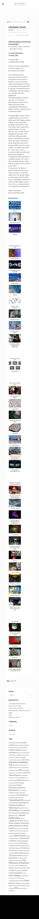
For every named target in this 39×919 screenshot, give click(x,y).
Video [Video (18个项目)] (17, 818)
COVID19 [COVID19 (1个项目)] (17, 878)
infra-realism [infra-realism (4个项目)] (16, 883)
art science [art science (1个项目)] (16, 815)
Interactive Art (12, 32)
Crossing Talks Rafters (15, 53)
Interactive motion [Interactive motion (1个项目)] (19, 880)
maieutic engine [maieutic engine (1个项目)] (25, 767)
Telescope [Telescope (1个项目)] (16, 760)
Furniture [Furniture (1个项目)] (11, 760)
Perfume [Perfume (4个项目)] (11, 850)
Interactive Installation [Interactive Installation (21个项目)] (18, 762)
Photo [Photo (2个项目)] (19, 767)
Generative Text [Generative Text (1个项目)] (24, 831)
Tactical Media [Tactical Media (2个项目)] (26, 770)
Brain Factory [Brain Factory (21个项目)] (20, 835)
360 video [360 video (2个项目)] (13, 755)
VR (15, 681)
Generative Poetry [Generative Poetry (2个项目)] (14, 777)
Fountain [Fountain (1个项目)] (17, 850)
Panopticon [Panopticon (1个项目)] (11, 833)
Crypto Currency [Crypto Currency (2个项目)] (13, 843)
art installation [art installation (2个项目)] (18, 773)
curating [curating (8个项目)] (12, 752)
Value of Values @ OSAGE (16, 708)
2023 (10, 715)
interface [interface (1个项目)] (22, 818)
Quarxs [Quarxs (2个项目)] (22, 828)
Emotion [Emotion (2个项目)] (16, 828)
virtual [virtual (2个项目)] (27, 808)
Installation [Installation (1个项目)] (11, 773)
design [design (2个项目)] (21, 850)
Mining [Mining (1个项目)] (16, 752)
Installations (23, 30)
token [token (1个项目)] (28, 885)
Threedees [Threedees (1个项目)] (20, 858)
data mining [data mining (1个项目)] (11, 742)
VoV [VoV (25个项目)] (10, 765)
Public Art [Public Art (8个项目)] (24, 795)
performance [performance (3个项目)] (12, 785)
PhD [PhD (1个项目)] (26, 745)
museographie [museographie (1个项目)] (24, 775)
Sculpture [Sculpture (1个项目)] (22, 878)
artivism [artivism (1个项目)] (15, 868)
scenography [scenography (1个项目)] (12, 880)
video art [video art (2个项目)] (25, 855)
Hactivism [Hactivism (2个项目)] (18, 797)
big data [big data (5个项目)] (17, 808)
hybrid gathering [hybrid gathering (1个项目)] (13, 845)
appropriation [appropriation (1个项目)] (23, 868)
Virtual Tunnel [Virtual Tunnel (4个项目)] (23, 843)
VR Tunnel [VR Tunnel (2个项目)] (20, 790)
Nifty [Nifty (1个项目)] (18, 868)
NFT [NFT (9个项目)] (21, 821)
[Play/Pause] (8, 21)
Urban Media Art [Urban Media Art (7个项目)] (20, 853)
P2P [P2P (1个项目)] (26, 760)
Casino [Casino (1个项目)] (24, 873)
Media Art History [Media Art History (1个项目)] (21, 845)
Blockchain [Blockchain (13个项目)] (13, 790)
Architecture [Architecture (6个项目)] (25, 848)
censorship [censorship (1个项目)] (17, 838)
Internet (19, 32)
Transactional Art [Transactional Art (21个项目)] (16, 800)
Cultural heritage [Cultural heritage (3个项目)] (19, 783)
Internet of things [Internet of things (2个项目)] (14, 757)
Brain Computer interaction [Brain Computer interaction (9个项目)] (19, 823)
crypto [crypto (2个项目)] (21, 760)
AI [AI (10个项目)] (24, 760)
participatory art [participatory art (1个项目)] (12, 795)
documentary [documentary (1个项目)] (12, 797)
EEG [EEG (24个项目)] (16, 888)
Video (24, 32)
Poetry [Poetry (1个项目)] (25, 790)
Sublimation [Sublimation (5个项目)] (21, 788)
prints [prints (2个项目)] (14, 885)
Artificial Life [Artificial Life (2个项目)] (18, 860)
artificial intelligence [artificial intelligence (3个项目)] (23, 841)
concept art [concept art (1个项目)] (11, 853)
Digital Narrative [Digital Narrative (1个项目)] (13, 767)
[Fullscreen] (31, 21)
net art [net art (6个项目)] (26, 821)
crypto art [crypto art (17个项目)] (13, 820)
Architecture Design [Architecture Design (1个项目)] (14, 770)
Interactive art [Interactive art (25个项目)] (15, 825)
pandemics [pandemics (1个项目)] (26, 780)
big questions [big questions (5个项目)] (13, 858)
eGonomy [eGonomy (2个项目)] (11, 865)
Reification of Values (14, 717)
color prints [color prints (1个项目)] (11, 888)
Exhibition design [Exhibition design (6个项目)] (14, 750)
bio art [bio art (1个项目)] (27, 853)
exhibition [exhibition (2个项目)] (11, 792)
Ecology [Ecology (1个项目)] (16, 792)
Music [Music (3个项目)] (12, 803)
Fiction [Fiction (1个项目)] (28, 760)
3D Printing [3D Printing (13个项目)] (13, 810)
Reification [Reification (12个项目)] (13, 788)
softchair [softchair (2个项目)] (11, 836)
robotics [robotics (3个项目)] (18, 755)
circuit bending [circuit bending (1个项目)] (18, 870)
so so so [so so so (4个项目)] (17, 865)
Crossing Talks (13, 55)
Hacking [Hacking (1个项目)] (13, 813)
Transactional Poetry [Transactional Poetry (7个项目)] (16, 855)
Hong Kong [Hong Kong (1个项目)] (22, 745)
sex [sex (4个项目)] (18, 821)
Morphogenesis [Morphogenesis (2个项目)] (16, 848)
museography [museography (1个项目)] (22, 757)
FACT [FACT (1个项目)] (22, 797)
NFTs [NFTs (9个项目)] (19, 795)
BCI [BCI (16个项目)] (13, 870)
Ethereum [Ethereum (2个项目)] (16, 745)
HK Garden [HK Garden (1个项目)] (15, 747)
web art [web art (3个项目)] (22, 808)
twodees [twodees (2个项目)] (11, 783)
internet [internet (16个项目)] (20, 780)
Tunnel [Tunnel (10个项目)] (19, 785)
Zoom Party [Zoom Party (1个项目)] (23, 750)
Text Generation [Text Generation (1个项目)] (23, 765)
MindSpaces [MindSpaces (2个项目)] (23, 777)
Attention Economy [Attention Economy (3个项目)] (20, 833)
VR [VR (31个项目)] (20, 770)
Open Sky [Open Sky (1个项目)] (25, 747)
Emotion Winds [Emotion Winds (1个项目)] (18, 742)
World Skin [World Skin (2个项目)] (18, 813)
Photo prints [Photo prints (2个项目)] (25, 755)
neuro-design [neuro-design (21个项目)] (14, 875)
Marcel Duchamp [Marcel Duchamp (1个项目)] (24, 875)
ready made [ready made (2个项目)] (22, 792)
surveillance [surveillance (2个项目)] (26, 850)
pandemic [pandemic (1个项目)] (14, 780)
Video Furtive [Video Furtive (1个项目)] (17, 831)
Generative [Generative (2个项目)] (12, 878)
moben (10, 35)
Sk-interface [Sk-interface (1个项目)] (16, 765)
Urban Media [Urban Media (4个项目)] (18, 803)
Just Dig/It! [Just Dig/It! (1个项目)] (20, 810)
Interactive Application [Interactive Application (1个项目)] (21, 885)
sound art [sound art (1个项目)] (20, 747)
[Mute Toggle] (28, 22)
